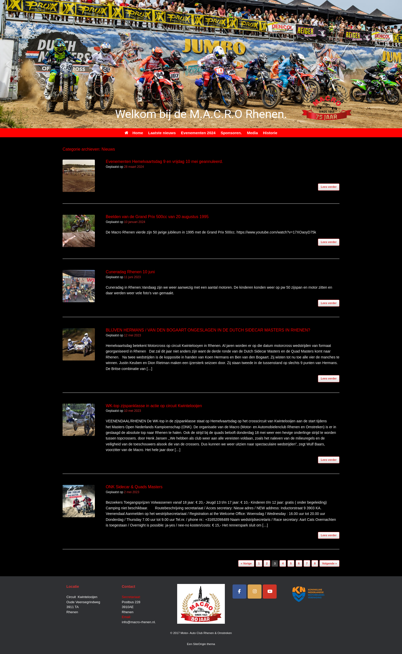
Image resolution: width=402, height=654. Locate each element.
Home (134, 133)
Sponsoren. (231, 133)
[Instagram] (255, 591)
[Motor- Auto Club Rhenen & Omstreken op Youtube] (270, 591)
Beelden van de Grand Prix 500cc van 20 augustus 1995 (157, 216)
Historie (270, 133)
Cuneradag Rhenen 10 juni (130, 272)
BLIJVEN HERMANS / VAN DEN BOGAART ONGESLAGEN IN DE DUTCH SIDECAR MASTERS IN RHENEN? (208, 330)
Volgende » (329, 563)
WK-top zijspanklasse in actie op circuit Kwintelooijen (154, 406)
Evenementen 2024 (198, 133)
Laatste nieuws (162, 133)
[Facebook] (239, 591)
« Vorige (246, 563)
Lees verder (329, 186)
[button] (8, 64)
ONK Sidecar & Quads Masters (134, 487)
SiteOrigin (199, 644)
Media (252, 133)
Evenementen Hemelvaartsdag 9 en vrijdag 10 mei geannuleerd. (164, 161)
